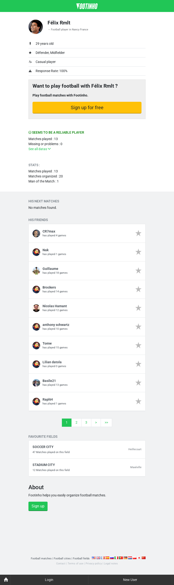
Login (49, 580)
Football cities (62, 558)
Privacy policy (94, 563)
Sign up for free (87, 107)
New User (130, 580)
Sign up (38, 506)
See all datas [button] (39, 149)
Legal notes (111, 563)
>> (106, 422)
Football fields (81, 558)
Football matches (41, 558)
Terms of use (75, 563)
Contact (60, 563)
